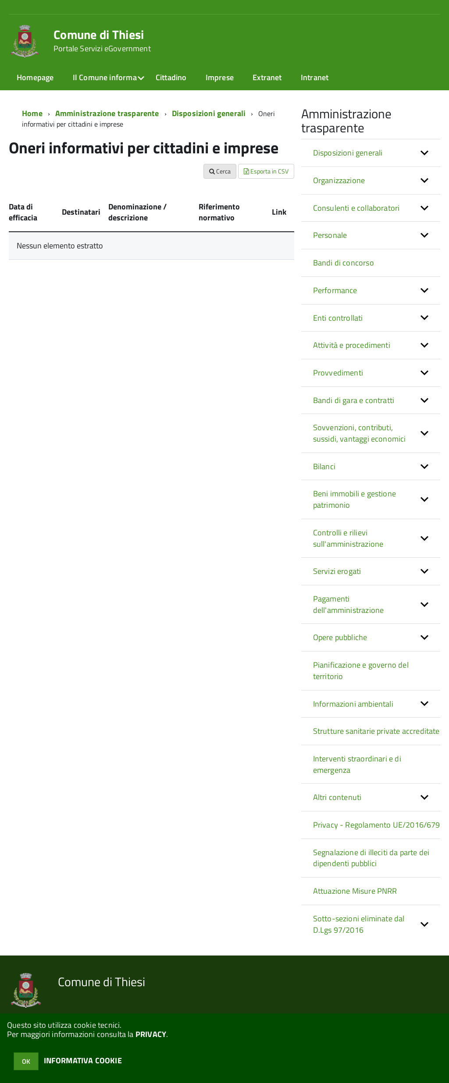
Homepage (35, 77)
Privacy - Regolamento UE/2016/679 (376, 825)
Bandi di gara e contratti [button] (354, 400)
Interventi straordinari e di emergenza (357, 764)
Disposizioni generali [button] (348, 153)
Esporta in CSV (266, 171)
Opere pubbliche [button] (340, 637)
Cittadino (171, 77)
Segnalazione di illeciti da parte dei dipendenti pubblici (371, 858)
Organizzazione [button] (339, 180)
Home (32, 113)
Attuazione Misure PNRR (355, 891)
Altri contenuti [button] (337, 797)
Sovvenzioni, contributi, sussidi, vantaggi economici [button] (359, 433)
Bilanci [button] (324, 466)
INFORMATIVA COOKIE (83, 1060)
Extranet (267, 77)
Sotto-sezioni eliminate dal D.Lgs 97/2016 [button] (359, 924)
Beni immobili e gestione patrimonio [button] (354, 499)
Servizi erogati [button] (337, 571)
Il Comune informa (105, 77)
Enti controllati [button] (338, 318)
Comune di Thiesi (102, 40)
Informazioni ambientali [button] (353, 704)
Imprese (220, 77)
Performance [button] (335, 290)
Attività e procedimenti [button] (351, 345)
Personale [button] (330, 235)
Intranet (314, 77)
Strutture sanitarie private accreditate (376, 731)
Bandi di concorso (343, 263)
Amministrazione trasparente (107, 113)
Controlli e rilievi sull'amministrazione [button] (348, 538)
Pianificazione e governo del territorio (361, 670)
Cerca (220, 171)
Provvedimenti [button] (338, 373)
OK (26, 1061)
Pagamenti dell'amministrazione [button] (348, 604)
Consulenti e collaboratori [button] (356, 208)
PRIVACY (150, 1034)
